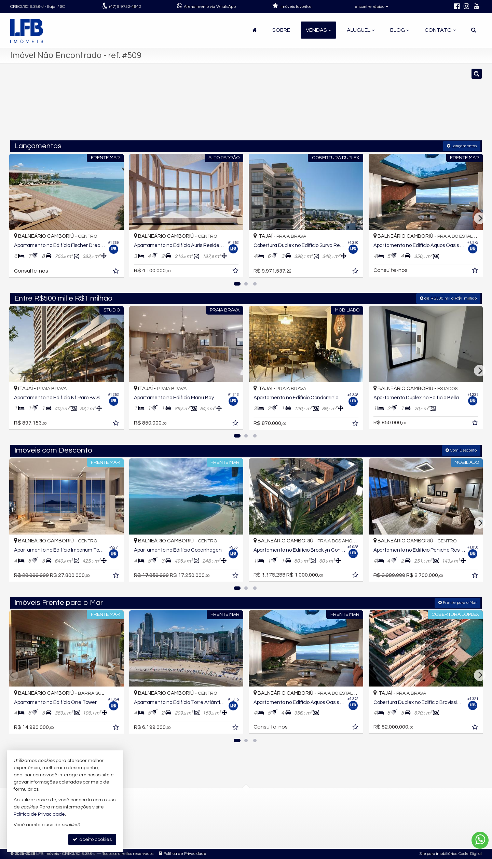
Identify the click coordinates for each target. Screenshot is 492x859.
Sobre (281, 30)
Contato (440, 30)
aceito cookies (92, 839)
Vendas (318, 30)
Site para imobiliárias (438, 854)
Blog (399, 30)
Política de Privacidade (185, 853)
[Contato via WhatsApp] (480, 840)
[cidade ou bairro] (322, 105)
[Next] (480, 218)
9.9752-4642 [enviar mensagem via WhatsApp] (125, 6)
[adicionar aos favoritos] (116, 272)
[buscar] (385, 105)
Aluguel (360, 30)
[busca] (473, 30)
